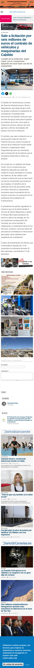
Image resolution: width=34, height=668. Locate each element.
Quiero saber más (10, 658)
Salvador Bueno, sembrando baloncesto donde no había (13, 460)
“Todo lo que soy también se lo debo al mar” (17, 495)
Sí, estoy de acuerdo (13, 664)
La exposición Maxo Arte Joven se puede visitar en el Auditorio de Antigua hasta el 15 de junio (16, 332)
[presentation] (15, 386)
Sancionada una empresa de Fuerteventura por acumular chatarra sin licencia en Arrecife (15, 352)
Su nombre (4, 365)
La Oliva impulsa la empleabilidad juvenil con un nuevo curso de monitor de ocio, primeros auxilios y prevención (17, 289)
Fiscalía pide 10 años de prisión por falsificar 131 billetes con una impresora (16, 532)
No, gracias (27, 664)
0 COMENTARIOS (18, 97)
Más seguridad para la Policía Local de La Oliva (17, 312)
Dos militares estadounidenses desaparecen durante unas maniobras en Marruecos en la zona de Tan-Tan (16, 607)
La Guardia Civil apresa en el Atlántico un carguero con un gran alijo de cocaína (16, 572)
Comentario (5, 371)
